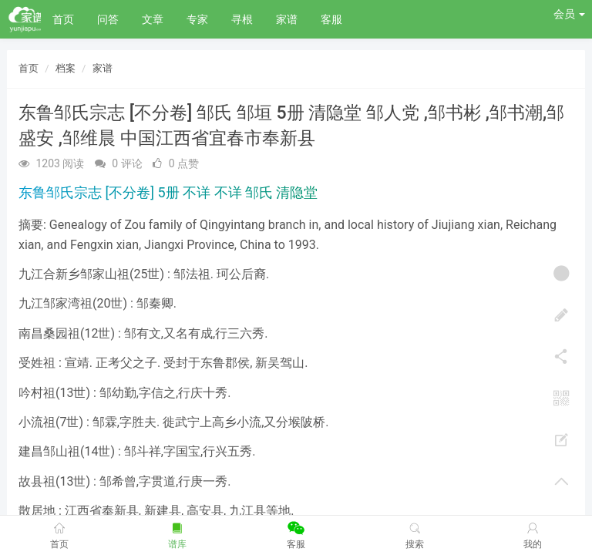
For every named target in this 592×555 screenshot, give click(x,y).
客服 (331, 19)
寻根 (242, 19)
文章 (152, 19)
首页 (63, 19)
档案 (66, 68)
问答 (108, 19)
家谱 (287, 19)
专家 (197, 19)
